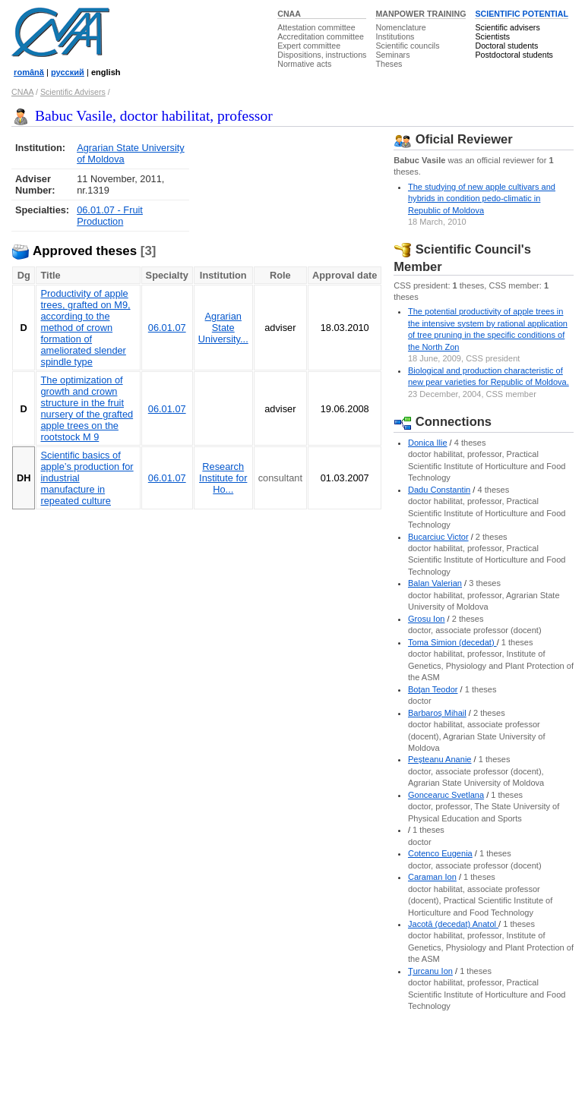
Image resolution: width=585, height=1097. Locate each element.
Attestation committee (316, 27)
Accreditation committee (320, 36)
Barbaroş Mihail (437, 712)
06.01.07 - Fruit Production (110, 215)
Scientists (492, 36)
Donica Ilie (427, 442)
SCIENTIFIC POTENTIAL (521, 13)
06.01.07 (167, 327)
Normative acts (304, 63)
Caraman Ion (432, 876)
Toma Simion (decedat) (452, 642)
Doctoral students (506, 45)
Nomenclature (400, 27)
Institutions (394, 36)
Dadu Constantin (439, 489)
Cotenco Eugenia (440, 853)
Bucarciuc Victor (438, 536)
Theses (388, 63)
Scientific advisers (507, 27)
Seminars (392, 54)
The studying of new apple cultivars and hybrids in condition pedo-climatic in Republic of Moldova (481, 198)
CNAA (289, 13)
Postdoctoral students (513, 54)
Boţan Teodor (433, 689)
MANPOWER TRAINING (420, 13)
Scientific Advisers (73, 91)
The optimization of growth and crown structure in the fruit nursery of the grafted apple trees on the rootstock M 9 (86, 408)
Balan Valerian (435, 583)
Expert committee (308, 45)
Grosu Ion (426, 618)
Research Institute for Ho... (223, 478)
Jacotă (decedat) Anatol (453, 923)
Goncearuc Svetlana (446, 794)
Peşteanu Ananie (440, 759)
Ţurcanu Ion (430, 971)
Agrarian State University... (223, 328)
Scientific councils (407, 45)
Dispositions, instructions (321, 54)
